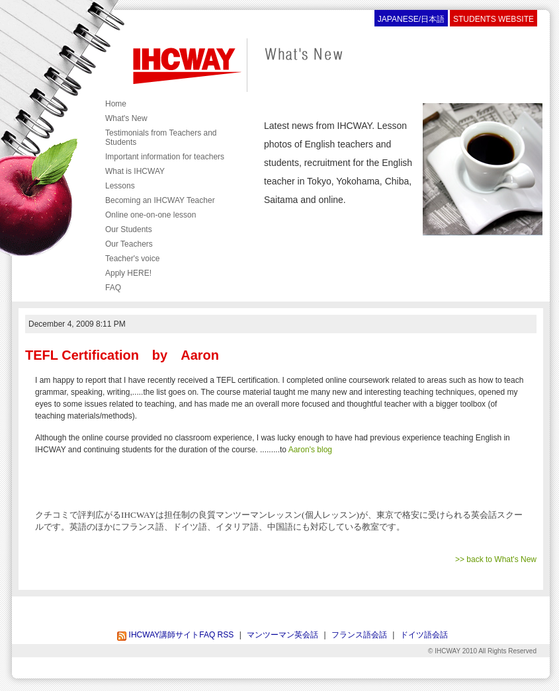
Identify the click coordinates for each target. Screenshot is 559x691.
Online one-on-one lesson (150, 215)
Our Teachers (129, 244)
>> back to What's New (496, 559)
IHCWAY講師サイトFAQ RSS (175, 634)
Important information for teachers (164, 156)
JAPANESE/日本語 (411, 19)
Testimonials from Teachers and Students (161, 137)
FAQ (113, 287)
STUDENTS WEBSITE (493, 19)
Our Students (128, 229)
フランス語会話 (359, 634)
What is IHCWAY (135, 171)
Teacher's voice (132, 258)
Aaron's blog (310, 449)
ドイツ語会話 (424, 634)
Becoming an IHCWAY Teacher (160, 200)
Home (115, 103)
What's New (126, 118)
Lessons (120, 185)
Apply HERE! (128, 273)
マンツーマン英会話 (282, 634)
